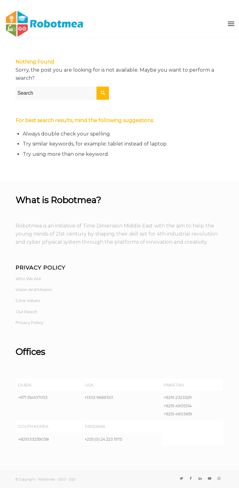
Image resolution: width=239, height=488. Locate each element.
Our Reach (26, 311)
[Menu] (231, 23)
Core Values (28, 300)
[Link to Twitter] (181, 478)
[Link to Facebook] (190, 478)
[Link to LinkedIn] (200, 478)
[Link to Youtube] (209, 478)
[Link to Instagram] (218, 478)
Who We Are (28, 278)
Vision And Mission (34, 289)
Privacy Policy (29, 322)
